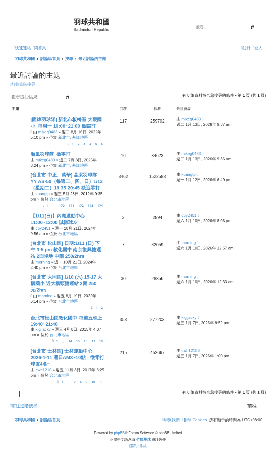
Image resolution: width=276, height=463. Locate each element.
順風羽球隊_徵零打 (50, 154)
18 (101, 341)
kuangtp (43, 194)
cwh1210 (43, 370)
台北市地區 (59, 199)
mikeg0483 (48, 132)
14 (70, 341)
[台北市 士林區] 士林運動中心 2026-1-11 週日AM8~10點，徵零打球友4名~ (67, 357)
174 (100, 205)
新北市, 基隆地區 (73, 137)
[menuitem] (39, 47)
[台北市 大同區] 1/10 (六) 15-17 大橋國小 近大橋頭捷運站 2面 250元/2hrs (66, 283)
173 (90, 205)
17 (93, 341)
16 (85, 341)
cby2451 (43, 228)
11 (101, 381)
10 (93, 381)
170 (61, 205)
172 (81, 205)
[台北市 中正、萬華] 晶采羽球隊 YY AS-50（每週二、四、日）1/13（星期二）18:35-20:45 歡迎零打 (67, 181)
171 (71, 205)
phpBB (119, 433)
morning (43, 262)
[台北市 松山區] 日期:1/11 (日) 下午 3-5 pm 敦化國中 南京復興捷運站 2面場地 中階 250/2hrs (66, 249)
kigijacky (43, 329)
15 (78, 341)
